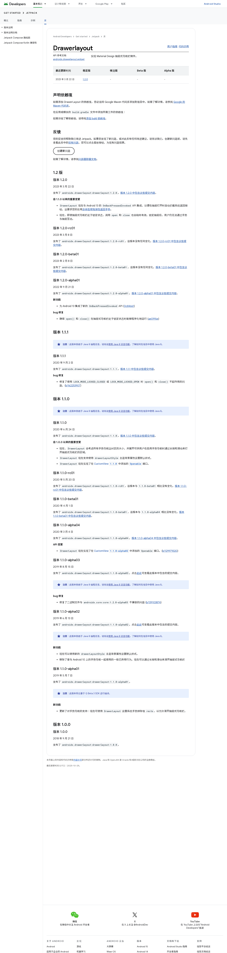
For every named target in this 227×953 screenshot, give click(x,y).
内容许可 (77, 760)
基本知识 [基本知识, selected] (37, 3)
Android (51, 946)
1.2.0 (85, 79)
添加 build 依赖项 (95, 118)
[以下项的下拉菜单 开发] (87, 4)
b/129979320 (169, 551)
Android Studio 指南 (177, 946)
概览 (6, 20)
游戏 (79, 946)
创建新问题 (63, 151)
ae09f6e (153, 318)
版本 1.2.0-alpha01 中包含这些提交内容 (154, 293)
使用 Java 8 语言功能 (119, 344)
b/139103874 (153, 602)
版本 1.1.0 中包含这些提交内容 (137, 435)
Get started (12, 12)
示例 (33, 20)
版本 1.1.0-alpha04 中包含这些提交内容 (154, 538)
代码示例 (184, 46)
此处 (139, 573)
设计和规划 (60, 3)
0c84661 (129, 306)
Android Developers (62, 36)
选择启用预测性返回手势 (96, 209)
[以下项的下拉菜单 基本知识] (46, 4)
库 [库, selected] (45, 20)
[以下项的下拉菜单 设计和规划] (70, 4)
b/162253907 (72, 385)
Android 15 (142, 946)
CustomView (106, 463)
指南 (19, 20)
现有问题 (73, 142)
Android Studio (212, 3)
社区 (123, 3)
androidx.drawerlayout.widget (69, 59)
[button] (20, 27)
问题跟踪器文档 (87, 159)
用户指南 (172, 46)
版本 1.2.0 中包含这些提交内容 (137, 193)
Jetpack (31, 12)
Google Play (102, 3)
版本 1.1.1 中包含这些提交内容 (137, 369)
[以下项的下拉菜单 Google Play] (113, 4)
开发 (80, 3)
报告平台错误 (203, 946)
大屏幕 (110, 946)
